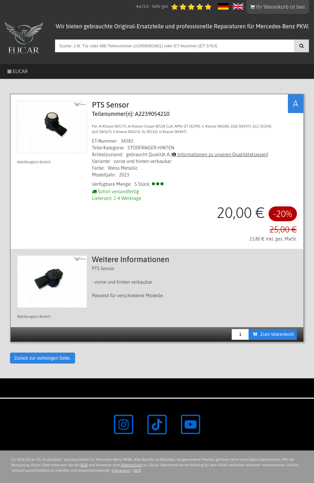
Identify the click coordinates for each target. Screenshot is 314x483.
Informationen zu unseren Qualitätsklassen (219, 154)
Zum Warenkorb (273, 334)
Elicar (17, 71)
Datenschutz (131, 465)
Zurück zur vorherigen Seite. (42, 358)
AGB (84, 465)
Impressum (121, 470)
